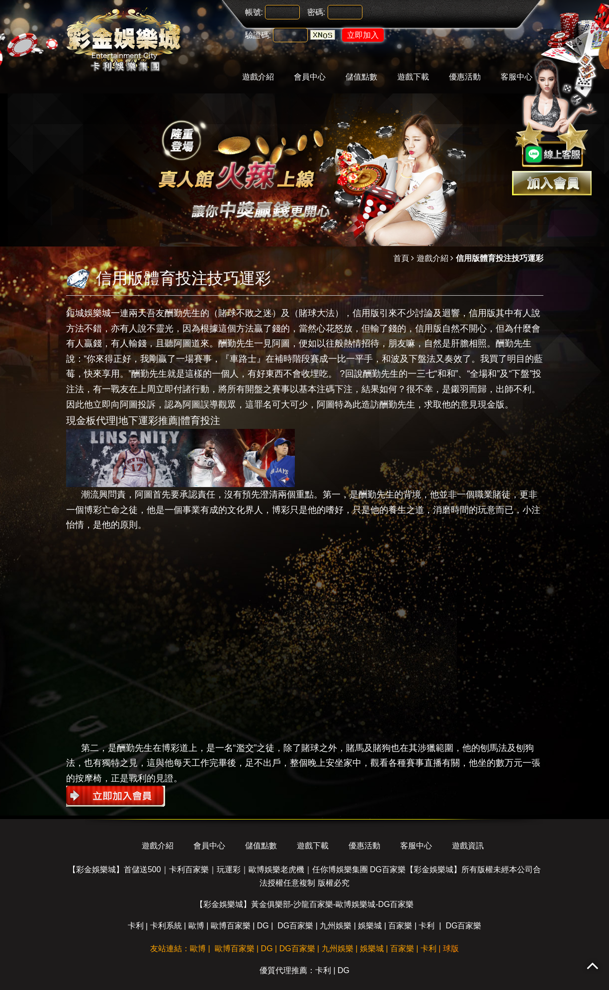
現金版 (491, 405)
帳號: (254, 12)
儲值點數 (361, 77)
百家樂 (400, 925)
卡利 (136, 925)
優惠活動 (465, 77)
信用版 (365, 313)
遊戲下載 (413, 77)
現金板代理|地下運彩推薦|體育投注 (143, 420)
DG (263, 925)
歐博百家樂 (231, 925)
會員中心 (310, 77)
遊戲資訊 (468, 845)
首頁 (401, 258)
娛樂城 (370, 925)
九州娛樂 (335, 925)
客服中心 (416, 845)
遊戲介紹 (258, 77)
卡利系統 (166, 925)
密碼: (316, 12)
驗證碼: (258, 35)
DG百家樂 (295, 925)
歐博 (196, 925)
